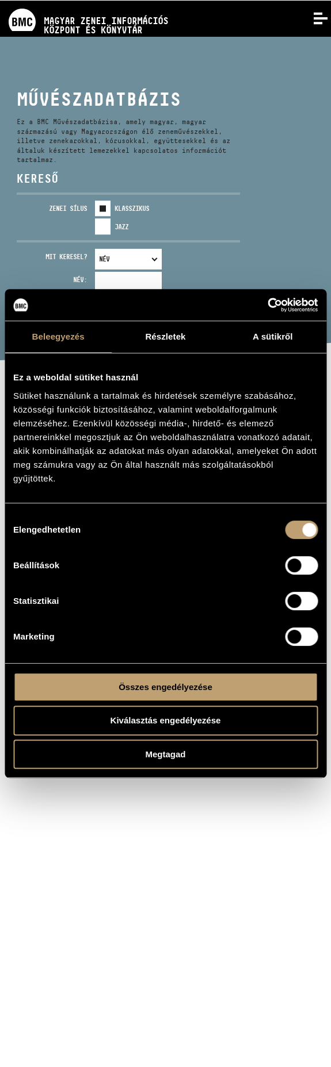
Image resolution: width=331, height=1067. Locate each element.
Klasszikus (132, 208)
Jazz (121, 226)
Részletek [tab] (165, 336)
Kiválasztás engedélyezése (166, 720)
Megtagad (165, 754)
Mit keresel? (66, 256)
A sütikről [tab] (273, 336)
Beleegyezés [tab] (58, 336)
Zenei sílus (68, 208)
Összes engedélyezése (165, 687)
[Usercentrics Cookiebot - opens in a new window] (267, 305)
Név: (80, 279)
